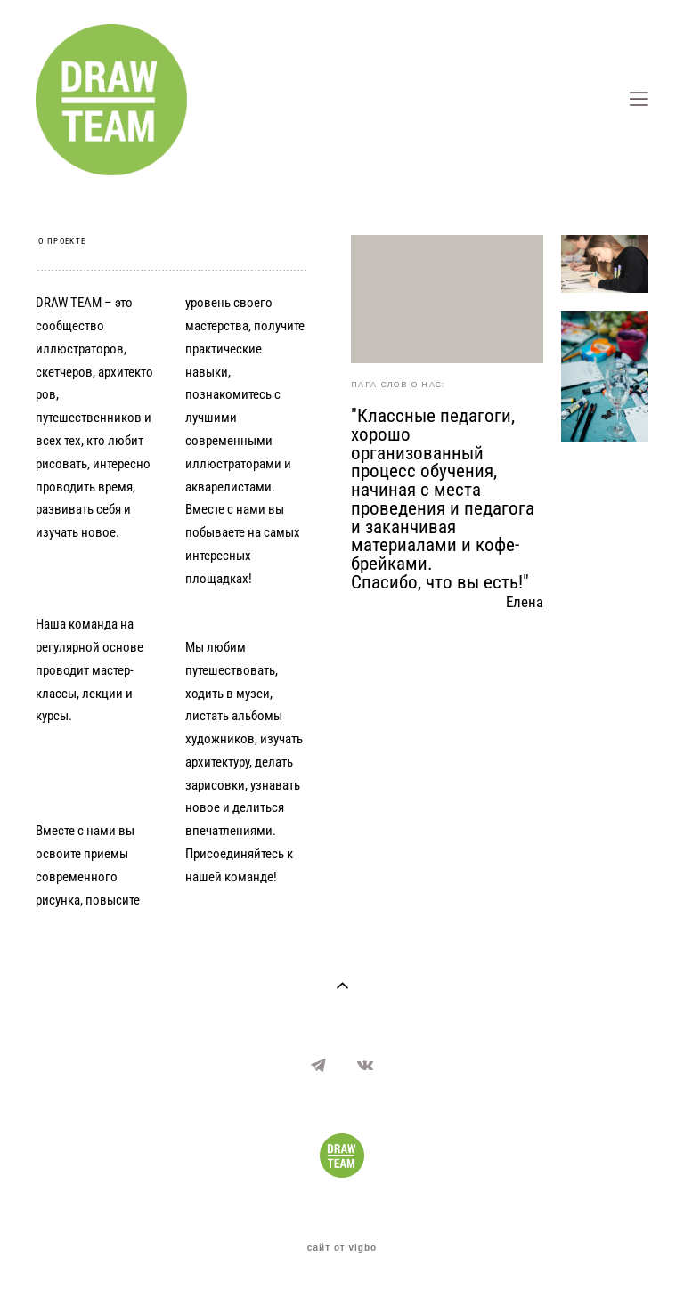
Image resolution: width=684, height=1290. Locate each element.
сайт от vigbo (342, 1248)
